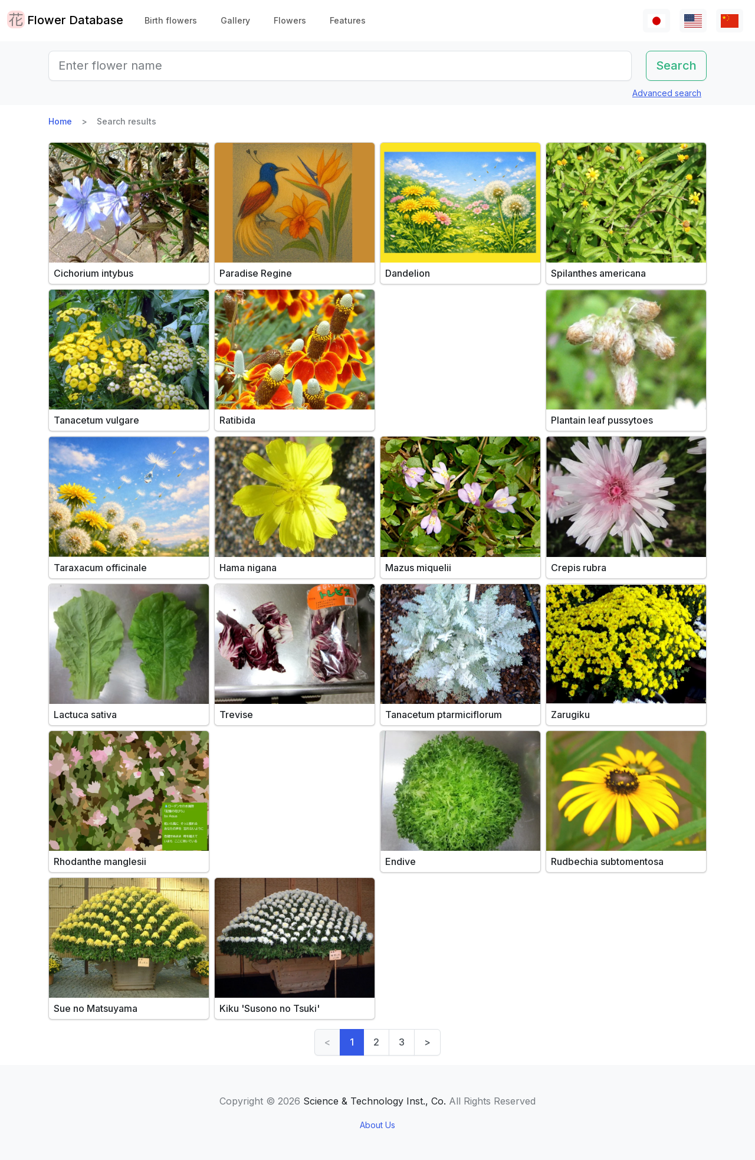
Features (348, 20)
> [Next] (427, 1042)
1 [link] (352, 1042)
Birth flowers (171, 20)
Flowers (290, 20)
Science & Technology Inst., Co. (374, 1101)
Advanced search (666, 93)
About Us (377, 1125)
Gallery (235, 20)
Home (60, 121)
